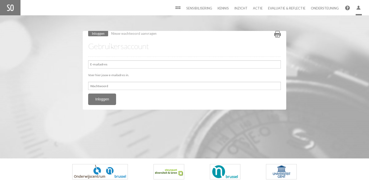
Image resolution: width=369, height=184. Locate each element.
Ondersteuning (325, 8)
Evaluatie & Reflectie (286, 8)
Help (347, 8)
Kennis (223, 8)
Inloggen (100, 33)
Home (178, 8)
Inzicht (241, 8)
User (359, 8)
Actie (258, 8)
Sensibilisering (199, 8)
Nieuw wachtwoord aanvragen (134, 33)
